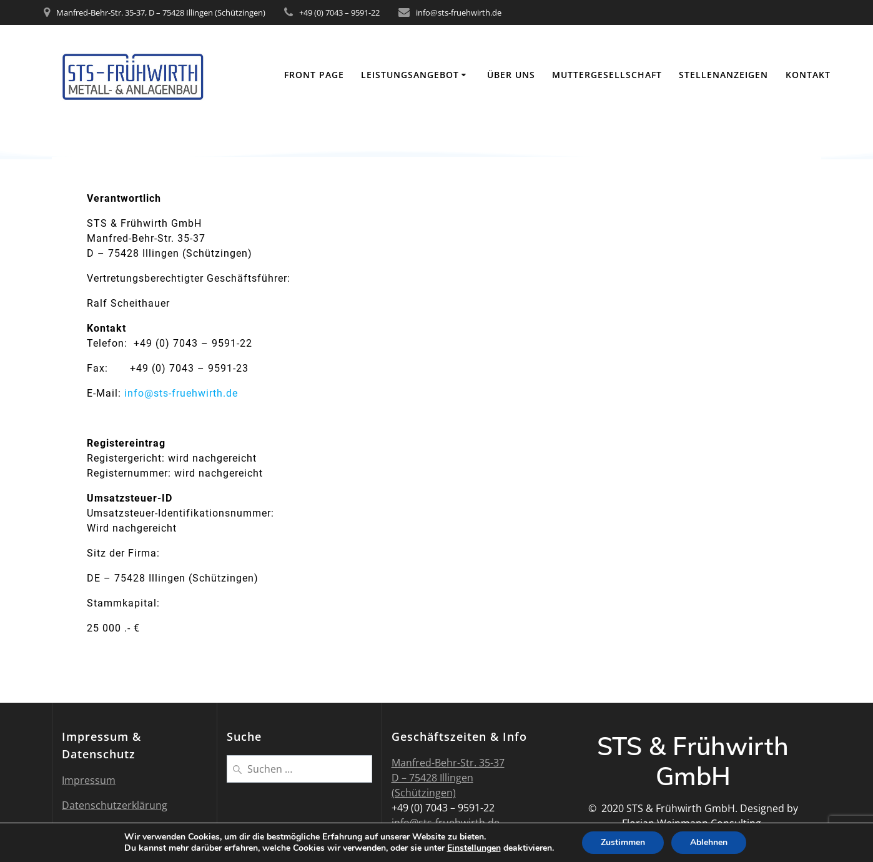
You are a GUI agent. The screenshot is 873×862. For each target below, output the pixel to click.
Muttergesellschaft (607, 75)
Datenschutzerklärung (114, 805)
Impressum (89, 780)
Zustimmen (623, 842)
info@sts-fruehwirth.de (181, 393)
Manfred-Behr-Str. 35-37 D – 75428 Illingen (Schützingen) (448, 778)
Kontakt (808, 75)
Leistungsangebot (410, 75)
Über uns (511, 75)
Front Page (314, 75)
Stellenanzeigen (723, 75)
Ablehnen (709, 842)
